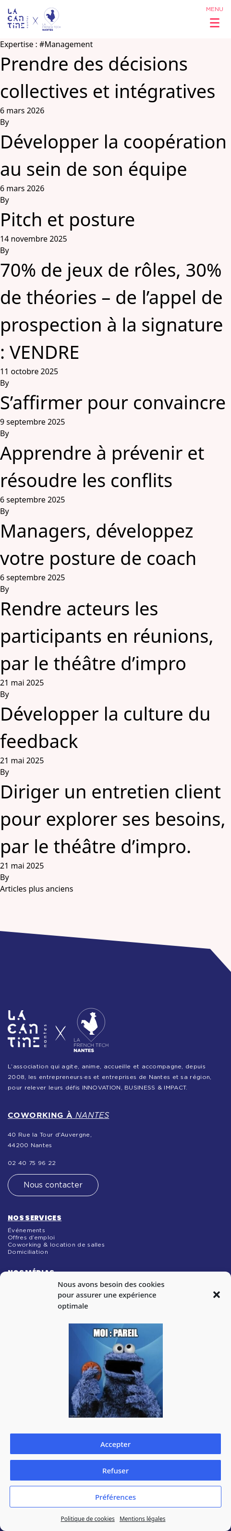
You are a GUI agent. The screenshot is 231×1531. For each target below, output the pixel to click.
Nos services (34, 1218)
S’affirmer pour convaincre (113, 402)
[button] (216, 1294)
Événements (26, 1230)
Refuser (115, 1470)
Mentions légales (143, 1519)
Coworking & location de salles (56, 1245)
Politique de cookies (87, 1519)
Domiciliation (28, 1252)
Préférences (115, 1497)
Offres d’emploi (31, 1237)
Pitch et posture (67, 219)
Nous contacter (53, 1185)
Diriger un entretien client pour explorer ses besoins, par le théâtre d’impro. (113, 818)
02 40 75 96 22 (32, 1163)
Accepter (115, 1444)
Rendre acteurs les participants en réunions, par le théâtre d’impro (107, 635)
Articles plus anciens (36, 888)
